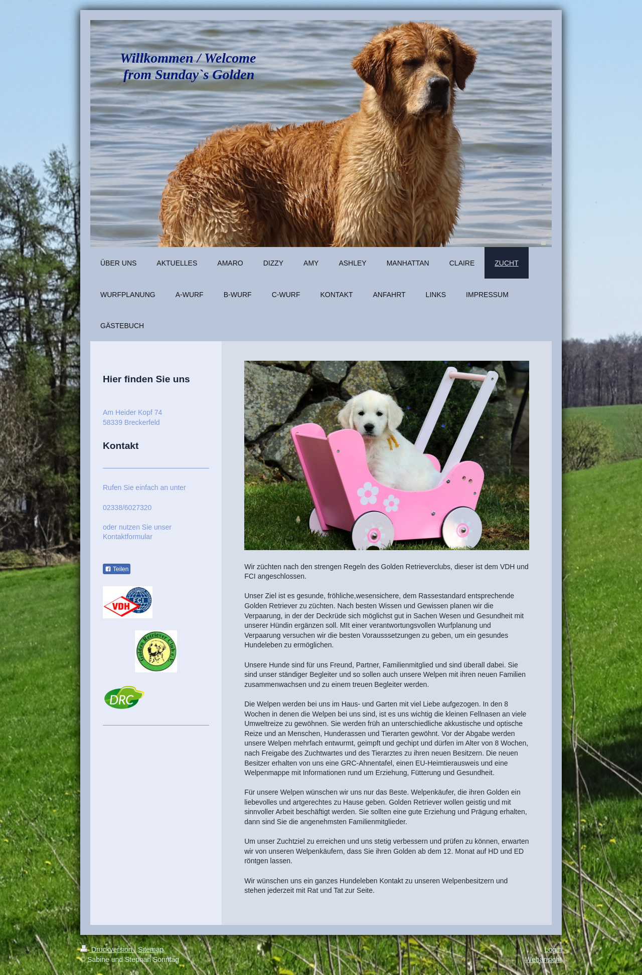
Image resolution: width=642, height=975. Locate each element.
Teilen (116, 569)
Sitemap (151, 949)
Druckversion (107, 949)
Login (553, 949)
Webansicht (543, 959)
